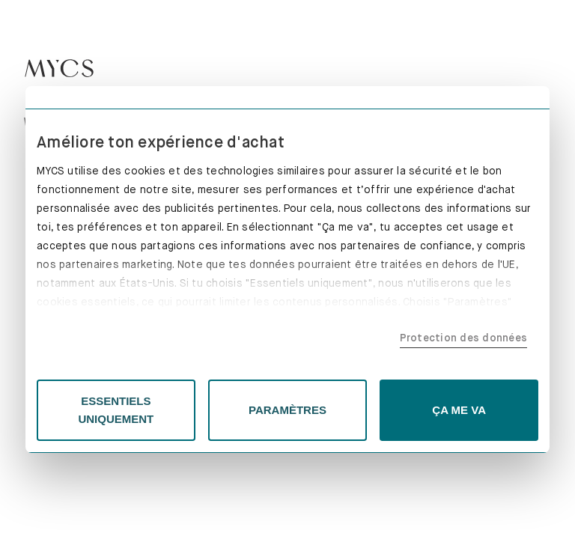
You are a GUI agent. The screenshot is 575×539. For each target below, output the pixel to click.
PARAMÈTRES (287, 410)
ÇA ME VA (459, 410)
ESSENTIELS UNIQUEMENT (115, 410)
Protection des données (464, 338)
